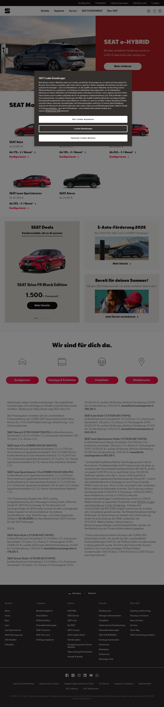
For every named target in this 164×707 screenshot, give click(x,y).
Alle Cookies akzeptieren (83, 119)
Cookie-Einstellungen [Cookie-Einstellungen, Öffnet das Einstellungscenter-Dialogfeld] (83, 129)
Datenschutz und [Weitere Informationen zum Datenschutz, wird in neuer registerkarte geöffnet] (52, 111)
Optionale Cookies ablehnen (83, 138)
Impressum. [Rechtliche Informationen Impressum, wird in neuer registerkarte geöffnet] (64, 111)
